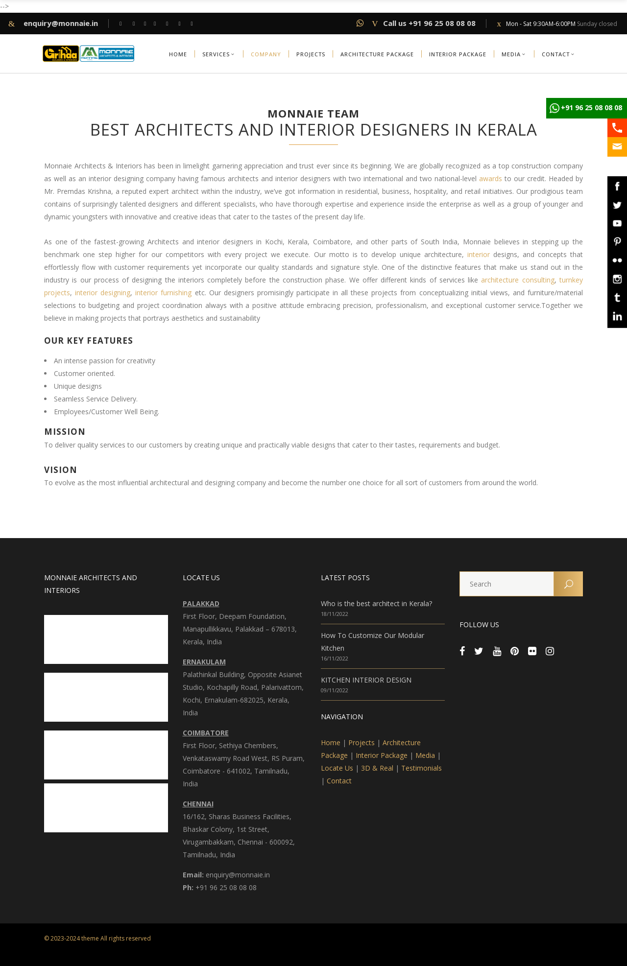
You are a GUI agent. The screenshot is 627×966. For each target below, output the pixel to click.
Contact (339, 780)
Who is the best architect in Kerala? (376, 603)
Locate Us (337, 768)
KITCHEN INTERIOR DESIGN (366, 679)
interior (477, 254)
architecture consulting (517, 279)
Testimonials (421, 768)
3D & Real (377, 768)
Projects (361, 742)
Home (330, 742)
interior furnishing (163, 292)
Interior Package (382, 755)
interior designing (102, 292)
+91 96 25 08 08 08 (591, 107)
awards (490, 178)
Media (425, 755)
